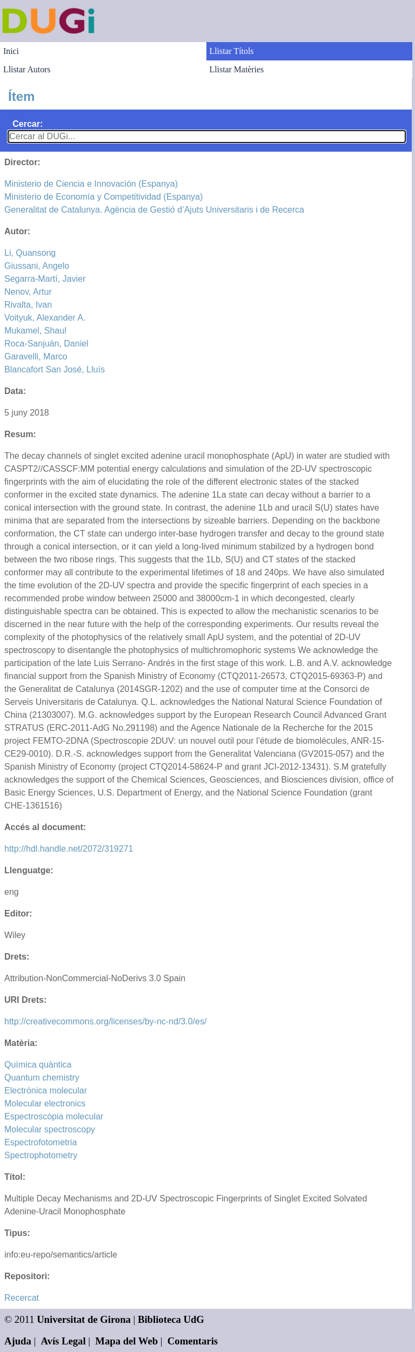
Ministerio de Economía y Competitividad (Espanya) (103, 196)
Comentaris (193, 1341)
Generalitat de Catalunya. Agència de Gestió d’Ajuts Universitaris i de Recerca (154, 209)
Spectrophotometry (40, 1155)
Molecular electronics (44, 1103)
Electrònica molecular (45, 1090)
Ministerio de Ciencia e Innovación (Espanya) (91, 183)
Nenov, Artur (28, 291)
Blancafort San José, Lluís (54, 369)
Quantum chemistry (41, 1077)
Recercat (21, 1297)
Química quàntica (38, 1064)
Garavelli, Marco (35, 356)
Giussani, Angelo (36, 265)
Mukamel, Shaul (35, 330)
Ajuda (17, 1341)
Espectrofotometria (40, 1142)
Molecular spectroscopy (49, 1129)
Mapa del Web (126, 1341)
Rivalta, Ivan (28, 304)
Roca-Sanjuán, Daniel (46, 343)
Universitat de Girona (84, 1319)
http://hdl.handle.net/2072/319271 (68, 848)
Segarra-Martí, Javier (44, 278)
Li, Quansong (30, 252)
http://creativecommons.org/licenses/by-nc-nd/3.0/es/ (105, 1021)
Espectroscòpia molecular (53, 1116)
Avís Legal (63, 1341)
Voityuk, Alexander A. (44, 317)
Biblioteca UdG (171, 1319)
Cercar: (27, 123)
